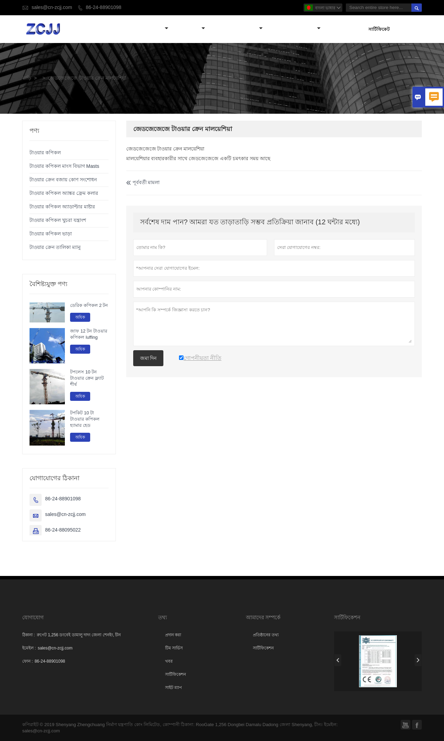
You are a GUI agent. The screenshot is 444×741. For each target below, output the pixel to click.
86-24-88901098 (103, 7)
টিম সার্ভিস (174, 648)
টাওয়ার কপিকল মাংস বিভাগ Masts (64, 166)
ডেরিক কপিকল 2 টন (89, 305)
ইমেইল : (29, 648)
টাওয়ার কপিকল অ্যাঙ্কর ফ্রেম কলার (63, 193)
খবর (169, 661)
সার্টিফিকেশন (175, 674)
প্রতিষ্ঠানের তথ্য (266, 635)
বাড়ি (26, 78)
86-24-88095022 (63, 530)
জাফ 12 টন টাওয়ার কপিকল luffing (88, 334)
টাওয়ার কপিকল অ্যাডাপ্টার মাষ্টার (62, 206)
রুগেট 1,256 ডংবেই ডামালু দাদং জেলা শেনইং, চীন (79, 635)
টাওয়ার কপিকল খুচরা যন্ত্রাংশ (57, 220)
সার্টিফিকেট (379, 29)
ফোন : (27, 661)
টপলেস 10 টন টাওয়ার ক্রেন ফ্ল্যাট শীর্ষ (86, 378)
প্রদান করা (173, 635)
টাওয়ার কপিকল (45, 152)
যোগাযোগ (33, 617)
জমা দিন (148, 358)
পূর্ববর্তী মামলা (143, 182)
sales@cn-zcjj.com (52, 7)
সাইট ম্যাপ (173, 687)
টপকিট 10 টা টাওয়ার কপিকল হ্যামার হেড (85, 419)
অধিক (80, 317)
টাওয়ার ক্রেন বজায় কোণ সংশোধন (63, 179)
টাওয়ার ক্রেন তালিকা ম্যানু (54, 247)
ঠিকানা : (28, 635)
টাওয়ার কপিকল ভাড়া (50, 234)
